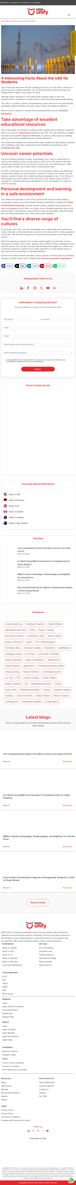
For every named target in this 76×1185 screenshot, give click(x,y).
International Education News (51, 666)
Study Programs (12, 666)
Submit (38, 369)
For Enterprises (14, 2)
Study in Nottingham (35, 660)
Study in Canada (46, 630)
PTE (18, 678)
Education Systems (32, 648)
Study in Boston (54, 636)
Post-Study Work (12, 648)
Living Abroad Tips (13, 624)
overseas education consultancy (56, 258)
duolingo (9, 696)
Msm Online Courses (14, 636)
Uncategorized (11, 701)
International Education (41, 684)
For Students (4, 2)
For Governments (25, 2)
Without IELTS (54, 660)
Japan (29, 642)
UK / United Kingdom (45, 642)
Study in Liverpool (61, 696)
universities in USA (35, 636)
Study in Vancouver (13, 642)
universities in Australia (49, 654)
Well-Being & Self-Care (15, 630)
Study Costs (10, 690)
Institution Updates (62, 690)
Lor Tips (9, 678)
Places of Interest (30, 672)
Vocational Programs (35, 624)
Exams (58, 684)
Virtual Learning (12, 672)
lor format (30, 654)
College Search (52, 701)
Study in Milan (49, 678)
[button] (7, 266)
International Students (31, 701)
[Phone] (38, 336)
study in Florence (24, 696)
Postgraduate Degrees (30, 690)
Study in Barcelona (13, 660)
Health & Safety (55, 624)
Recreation (49, 648)
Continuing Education (51, 672)
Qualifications (64, 648)
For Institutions (36, 2)
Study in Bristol (42, 696)
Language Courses (13, 654)
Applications (29, 666)
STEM (32, 630)
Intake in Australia (13, 684)
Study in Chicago (31, 678)
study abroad (25, 133)
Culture (47, 690)
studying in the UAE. (10, 148)
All (26, 684)
